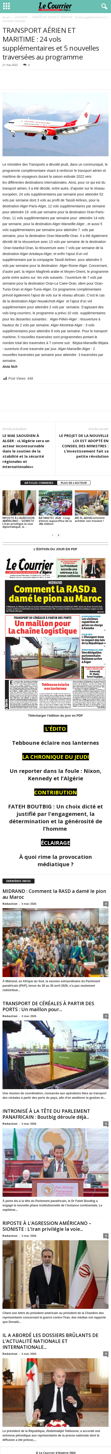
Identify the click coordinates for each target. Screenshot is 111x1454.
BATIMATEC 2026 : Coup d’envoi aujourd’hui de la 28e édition (55, 521)
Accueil (6, 17)
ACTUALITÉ (21, 17)
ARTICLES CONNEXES (38, 483)
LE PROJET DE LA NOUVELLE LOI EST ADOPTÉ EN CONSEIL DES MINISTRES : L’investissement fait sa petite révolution (84, 446)
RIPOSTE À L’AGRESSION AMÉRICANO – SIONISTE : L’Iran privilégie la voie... (46, 1226)
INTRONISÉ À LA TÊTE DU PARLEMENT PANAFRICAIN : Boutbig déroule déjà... (46, 1114)
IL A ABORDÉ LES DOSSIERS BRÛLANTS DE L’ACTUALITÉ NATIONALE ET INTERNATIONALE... (50, 1341)
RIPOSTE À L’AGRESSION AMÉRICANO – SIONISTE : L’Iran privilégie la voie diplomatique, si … (19, 522)
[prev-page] (52, 535)
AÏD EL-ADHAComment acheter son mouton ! (90, 519)
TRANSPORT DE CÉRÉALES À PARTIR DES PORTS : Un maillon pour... (48, 1006)
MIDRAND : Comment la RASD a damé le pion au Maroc (54, 894)
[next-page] (58, 535)
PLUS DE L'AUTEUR (74, 483)
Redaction (10, 903)
